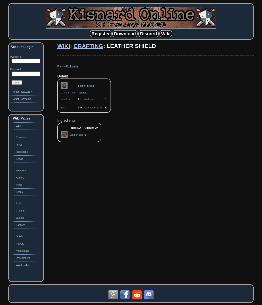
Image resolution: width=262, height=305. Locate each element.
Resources (22, 151)
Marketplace (22, 250)
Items (19, 184)
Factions (20, 225)
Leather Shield (86, 85)
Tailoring (82, 92)
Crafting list (72, 66)
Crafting (88, 46)
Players (20, 243)
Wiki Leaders (23, 265)
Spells (19, 192)
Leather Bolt (76, 134)
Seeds (19, 159)
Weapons (21, 170)
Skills (19, 203)
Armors (20, 177)
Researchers (23, 258)
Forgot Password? (22, 91)
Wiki (63, 46)
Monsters (21, 137)
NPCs (19, 144)
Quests (20, 217)
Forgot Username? (22, 99)
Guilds (19, 236)
